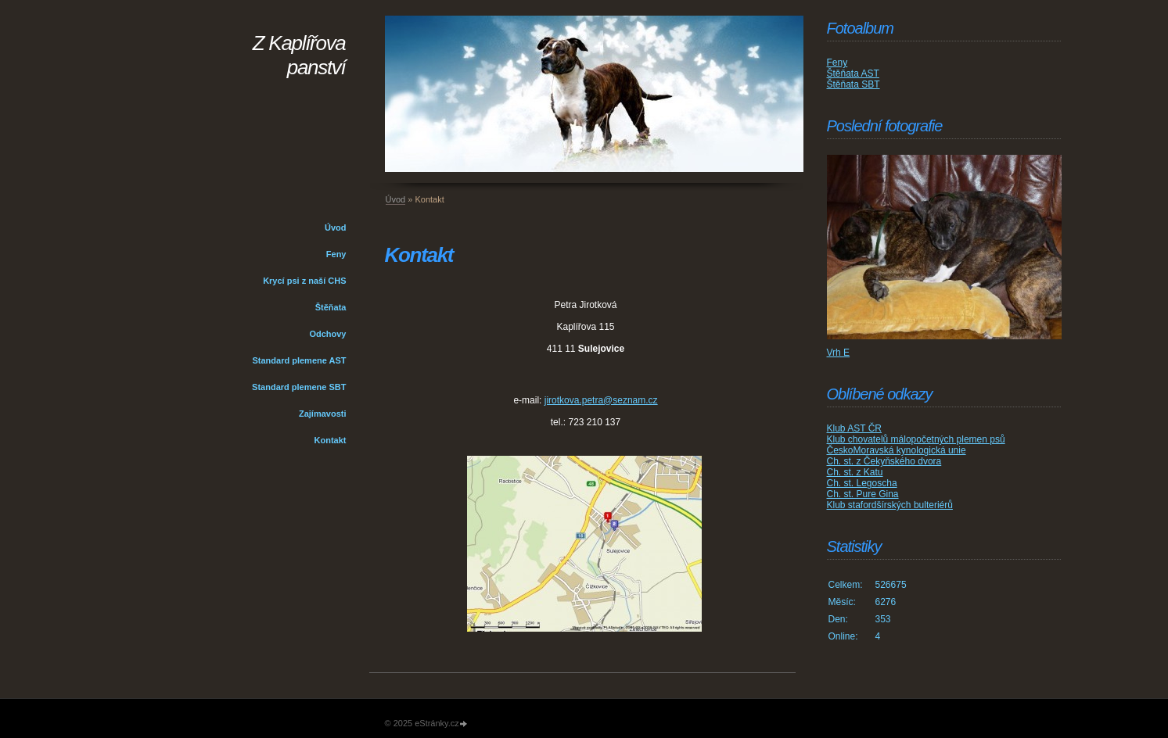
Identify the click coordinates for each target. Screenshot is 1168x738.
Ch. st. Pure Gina (863, 494)
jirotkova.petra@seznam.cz (601, 400)
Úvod (336, 227)
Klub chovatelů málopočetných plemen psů (916, 439)
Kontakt (330, 440)
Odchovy (327, 334)
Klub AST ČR (854, 428)
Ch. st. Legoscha (862, 483)
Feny (336, 254)
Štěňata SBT (853, 84)
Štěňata (331, 307)
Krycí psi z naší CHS (304, 280)
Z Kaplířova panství (299, 55)
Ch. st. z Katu (855, 472)
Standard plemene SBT (299, 387)
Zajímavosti (323, 413)
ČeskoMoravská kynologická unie (896, 450)
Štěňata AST (853, 73)
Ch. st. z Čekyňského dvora (884, 461)
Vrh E (838, 352)
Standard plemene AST (299, 360)
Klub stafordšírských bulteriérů (890, 505)
